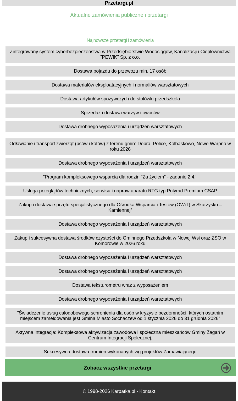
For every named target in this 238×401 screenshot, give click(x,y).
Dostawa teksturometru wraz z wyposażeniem (120, 285)
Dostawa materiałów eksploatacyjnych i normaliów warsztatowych (120, 85)
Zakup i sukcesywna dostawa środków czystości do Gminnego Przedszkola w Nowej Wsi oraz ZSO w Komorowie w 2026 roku (120, 240)
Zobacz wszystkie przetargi (117, 368)
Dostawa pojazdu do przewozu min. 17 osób (120, 71)
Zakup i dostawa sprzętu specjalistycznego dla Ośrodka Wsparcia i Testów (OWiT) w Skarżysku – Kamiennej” (120, 207)
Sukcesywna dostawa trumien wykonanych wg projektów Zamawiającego (120, 351)
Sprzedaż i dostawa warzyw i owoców (120, 112)
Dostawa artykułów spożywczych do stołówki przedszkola (120, 98)
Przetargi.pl (119, 3)
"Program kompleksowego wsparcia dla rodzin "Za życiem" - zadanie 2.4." (120, 177)
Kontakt (147, 391)
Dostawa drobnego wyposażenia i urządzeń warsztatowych (120, 126)
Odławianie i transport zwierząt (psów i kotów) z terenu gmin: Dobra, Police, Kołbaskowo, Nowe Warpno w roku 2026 (120, 146)
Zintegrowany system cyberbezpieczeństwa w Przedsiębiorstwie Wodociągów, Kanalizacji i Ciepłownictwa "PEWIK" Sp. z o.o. (120, 54)
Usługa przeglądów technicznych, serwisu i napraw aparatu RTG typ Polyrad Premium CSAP (120, 190)
